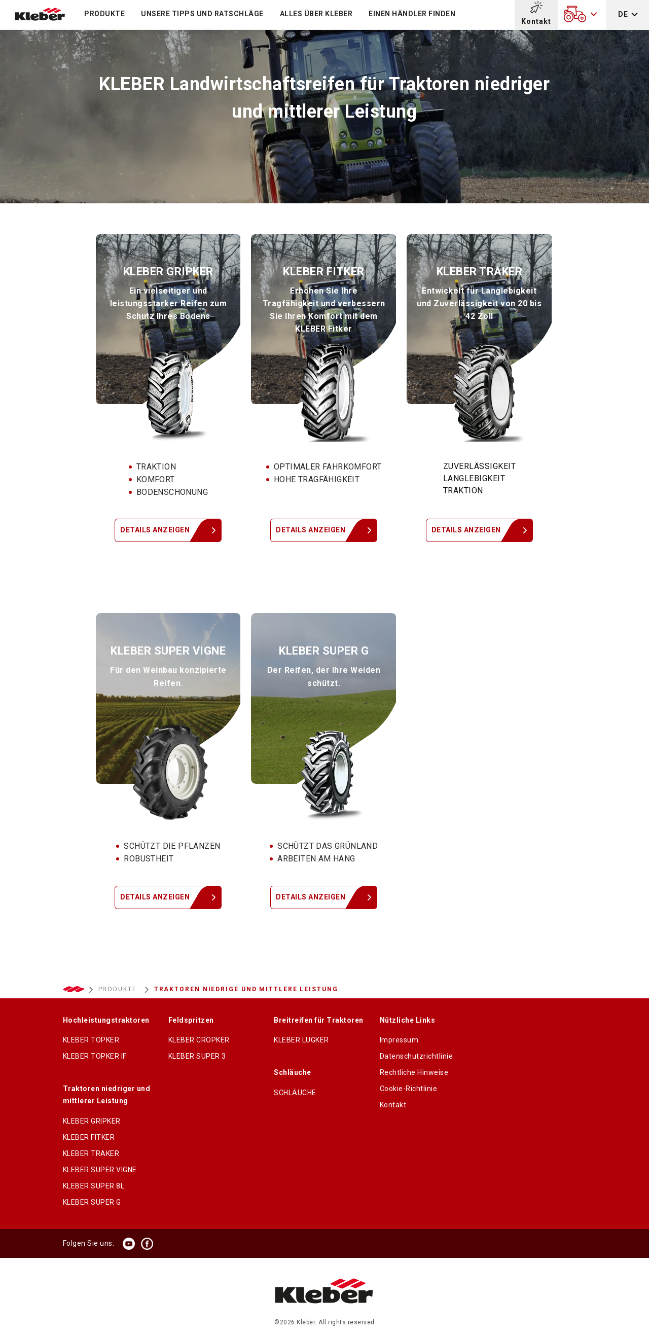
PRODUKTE (104, 14)
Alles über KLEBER (316, 14)
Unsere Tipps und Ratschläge (202, 14)
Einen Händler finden (412, 14)
